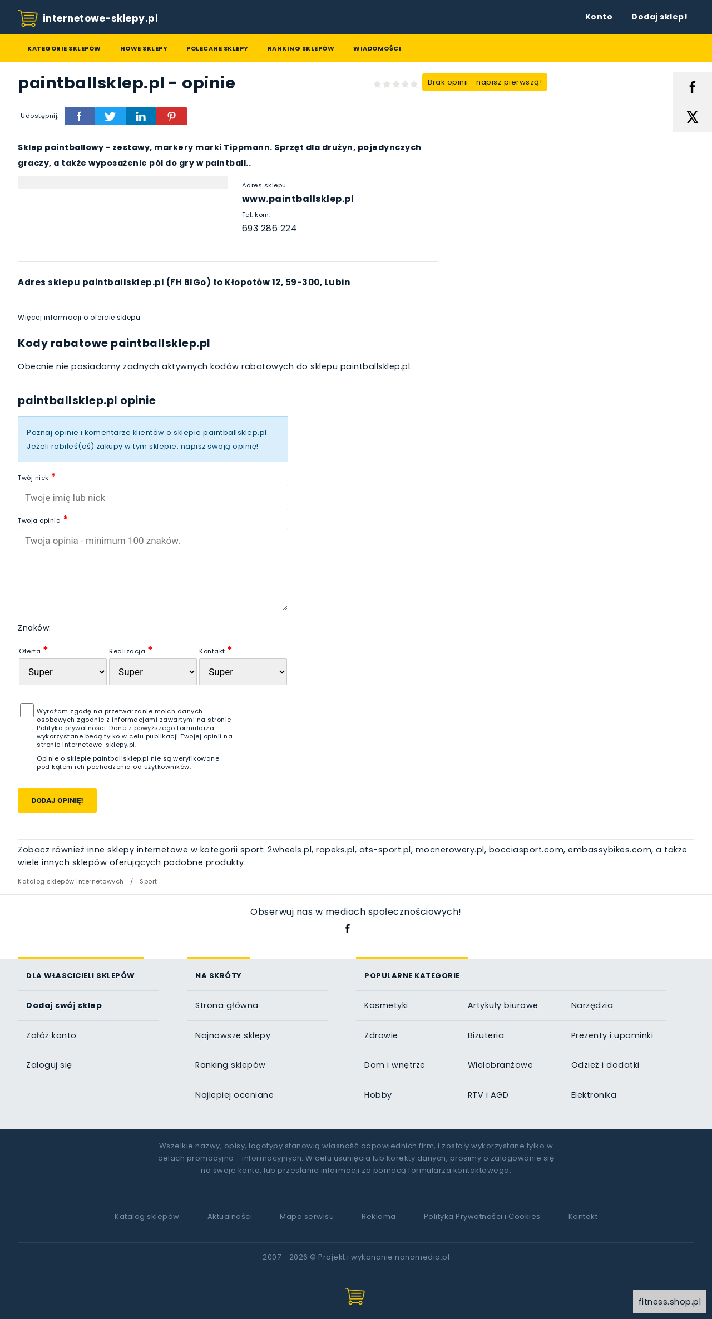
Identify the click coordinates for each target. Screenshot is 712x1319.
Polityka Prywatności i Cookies (482, 1216)
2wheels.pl (290, 849)
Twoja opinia (43, 519)
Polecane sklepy (217, 48)
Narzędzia (592, 1005)
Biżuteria (486, 1035)
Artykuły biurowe (503, 1005)
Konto (599, 16)
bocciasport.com (526, 849)
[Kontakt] (243, 671)
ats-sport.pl (385, 849)
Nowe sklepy (144, 48)
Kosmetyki (386, 1005)
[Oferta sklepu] (63, 671)
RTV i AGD (488, 1094)
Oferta (33, 650)
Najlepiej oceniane (234, 1094)
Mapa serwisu (307, 1216)
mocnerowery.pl (450, 849)
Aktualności (230, 1216)
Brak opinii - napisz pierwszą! (485, 82)
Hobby (378, 1094)
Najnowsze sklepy (232, 1035)
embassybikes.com (609, 849)
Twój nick (37, 476)
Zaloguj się (49, 1064)
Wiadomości (377, 48)
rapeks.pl (335, 849)
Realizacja (131, 650)
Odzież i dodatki (605, 1064)
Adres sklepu (264, 185)
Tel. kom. (256, 214)
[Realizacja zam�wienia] (153, 671)
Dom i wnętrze (395, 1064)
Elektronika (594, 1094)
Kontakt (216, 650)
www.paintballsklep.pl (298, 198)
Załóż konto (51, 1035)
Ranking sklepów (301, 48)
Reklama (379, 1216)
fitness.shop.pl (670, 1301)
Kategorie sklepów (64, 48)
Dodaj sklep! (659, 16)
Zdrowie (381, 1035)
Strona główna (227, 1005)
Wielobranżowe (500, 1064)
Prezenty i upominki (612, 1035)
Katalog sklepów (147, 1216)
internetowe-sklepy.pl (88, 19)
